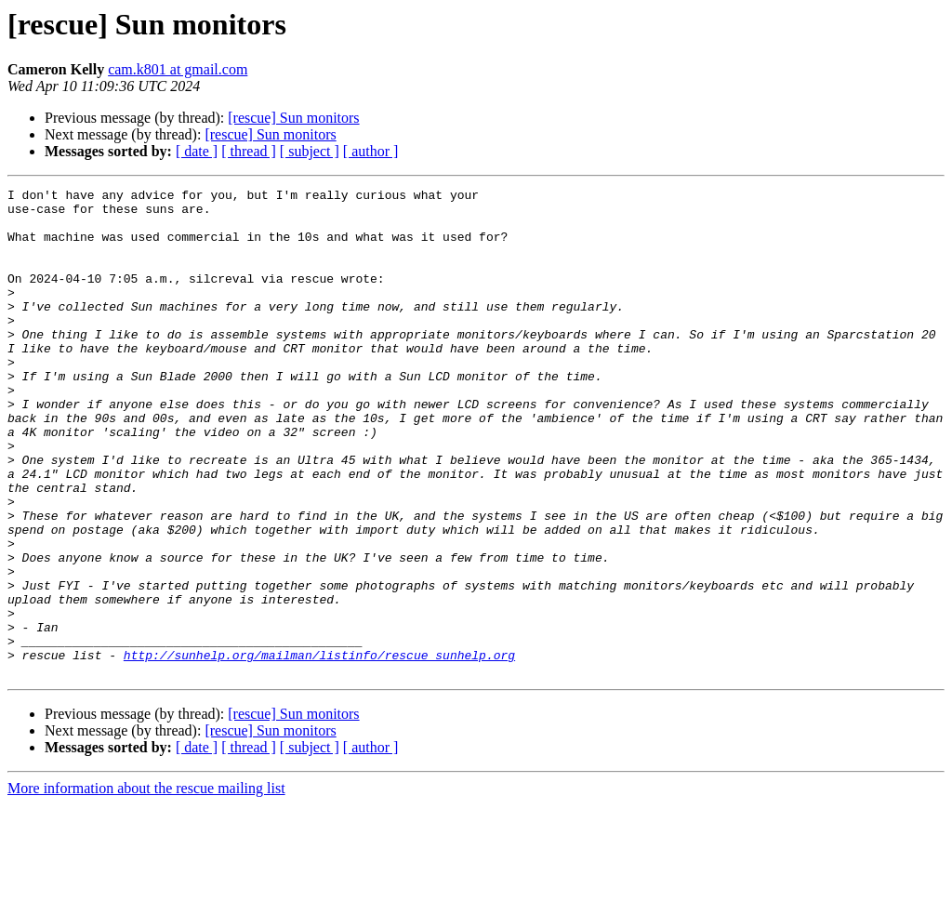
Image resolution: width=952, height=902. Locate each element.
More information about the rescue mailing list (146, 886)
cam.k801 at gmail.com (177, 69)
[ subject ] (309, 151)
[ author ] (371, 151)
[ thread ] (248, 151)
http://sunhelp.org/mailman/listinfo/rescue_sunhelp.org (319, 749)
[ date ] (197, 151)
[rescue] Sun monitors (293, 118)
